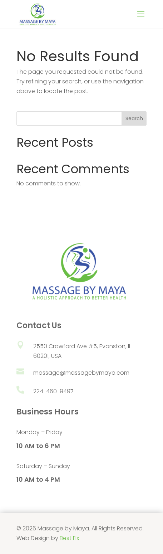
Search (134, 118)
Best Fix (69, 538)
